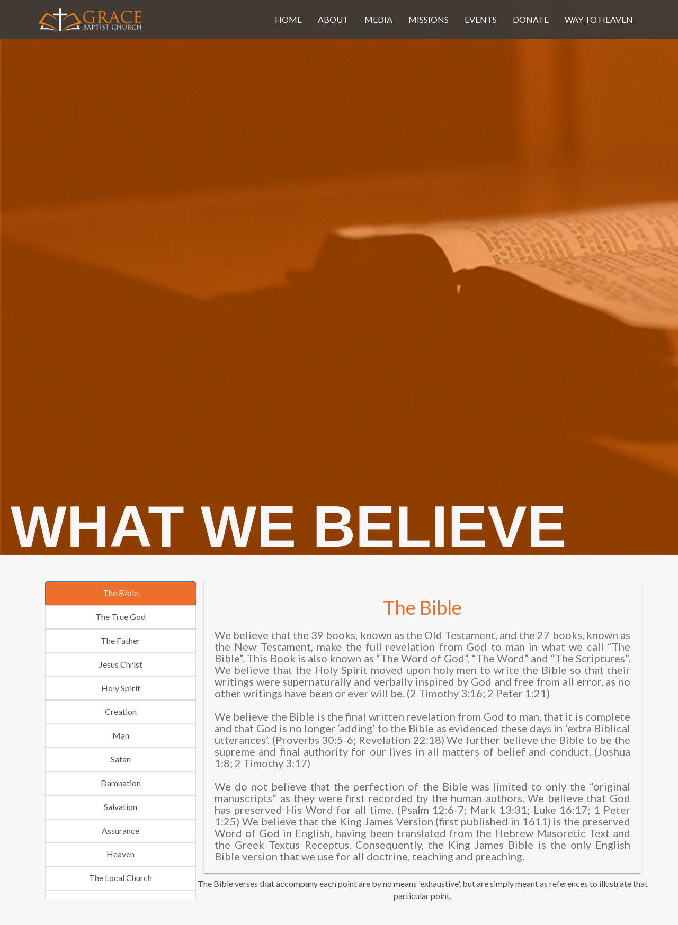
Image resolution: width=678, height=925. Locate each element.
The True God (120, 617)
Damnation (121, 783)
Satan (121, 759)
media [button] (378, 19)
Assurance (120, 830)
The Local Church (120, 878)
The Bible (120, 593)
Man (120, 735)
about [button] (333, 19)
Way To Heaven (599, 19)
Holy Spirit (120, 688)
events (481, 19)
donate (531, 19)
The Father (120, 640)
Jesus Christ (120, 664)
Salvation (120, 807)
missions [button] (428, 19)
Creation (121, 711)
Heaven (120, 854)
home (288, 19)
